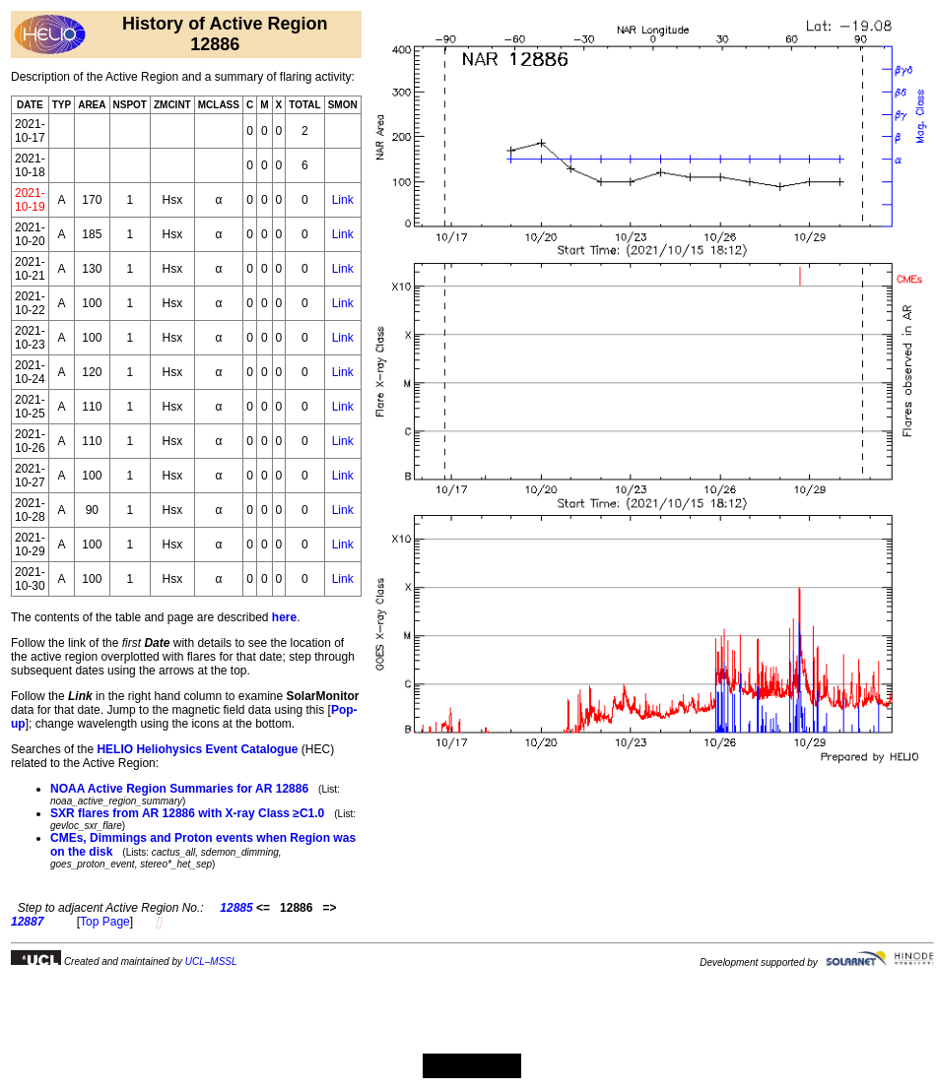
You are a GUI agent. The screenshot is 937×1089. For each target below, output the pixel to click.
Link (343, 200)
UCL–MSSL (211, 961)
